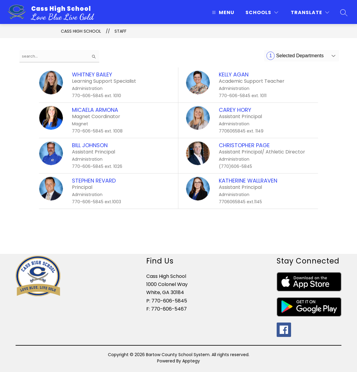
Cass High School (81, 31)
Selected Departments (294, 56)
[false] (59, 56)
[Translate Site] (310, 12)
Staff (120, 31)
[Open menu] (222, 12)
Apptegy (191, 361)
